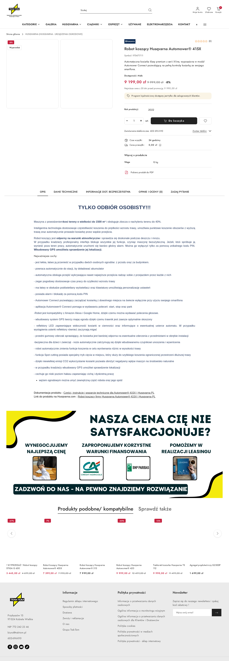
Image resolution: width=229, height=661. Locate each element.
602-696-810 (14, 638)
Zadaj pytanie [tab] (180, 192)
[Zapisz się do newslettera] (192, 612)
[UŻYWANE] (134, 25)
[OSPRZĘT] (115, 25)
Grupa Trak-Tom (71, 630)
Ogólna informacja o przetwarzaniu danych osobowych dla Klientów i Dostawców (141, 618)
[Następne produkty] (217, 533)
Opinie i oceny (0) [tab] (151, 192)
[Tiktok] (27, 647)
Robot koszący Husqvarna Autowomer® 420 (129, 567)
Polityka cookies (126, 626)
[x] (197, 25)
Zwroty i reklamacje (73, 618)
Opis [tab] (43, 192)
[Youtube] (21, 647)
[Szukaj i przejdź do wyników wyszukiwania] (150, 10)
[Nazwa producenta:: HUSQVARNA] (129, 41)
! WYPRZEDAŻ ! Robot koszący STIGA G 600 (21, 567)
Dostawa (67, 612)
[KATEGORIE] (31, 25)
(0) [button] (210, 41)
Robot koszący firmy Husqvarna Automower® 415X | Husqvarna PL (116, 396)
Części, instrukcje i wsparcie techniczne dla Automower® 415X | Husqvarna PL (108, 392)
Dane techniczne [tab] (66, 192)
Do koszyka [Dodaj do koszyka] (174, 121)
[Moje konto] (197, 10)
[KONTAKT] (184, 25)
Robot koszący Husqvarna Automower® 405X (55, 567)
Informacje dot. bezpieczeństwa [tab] (108, 192)
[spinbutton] (134, 120)
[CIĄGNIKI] (95, 25)
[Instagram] (15, 647)
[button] (72, 25)
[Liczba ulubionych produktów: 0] (209, 10)
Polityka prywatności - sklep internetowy (139, 641)
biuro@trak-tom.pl (17, 632)
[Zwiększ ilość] (141, 120)
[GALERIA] (51, 25)
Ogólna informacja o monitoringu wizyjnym (141, 610)
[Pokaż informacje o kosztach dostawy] (160, 145)
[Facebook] (10, 647)
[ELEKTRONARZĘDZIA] (160, 25)
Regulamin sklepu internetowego (80, 601)
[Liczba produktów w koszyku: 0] (218, 10)
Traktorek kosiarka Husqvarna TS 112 (169, 567)
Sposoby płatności (73, 607)
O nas (66, 624)
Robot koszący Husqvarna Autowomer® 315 (92, 567)
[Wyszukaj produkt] (116, 10)
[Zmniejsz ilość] (127, 120)
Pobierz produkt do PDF (139, 172)
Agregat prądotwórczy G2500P (205, 565)
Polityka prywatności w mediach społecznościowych (135, 633)
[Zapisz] (216, 612)
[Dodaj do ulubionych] (205, 120)
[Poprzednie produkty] (11, 533)
